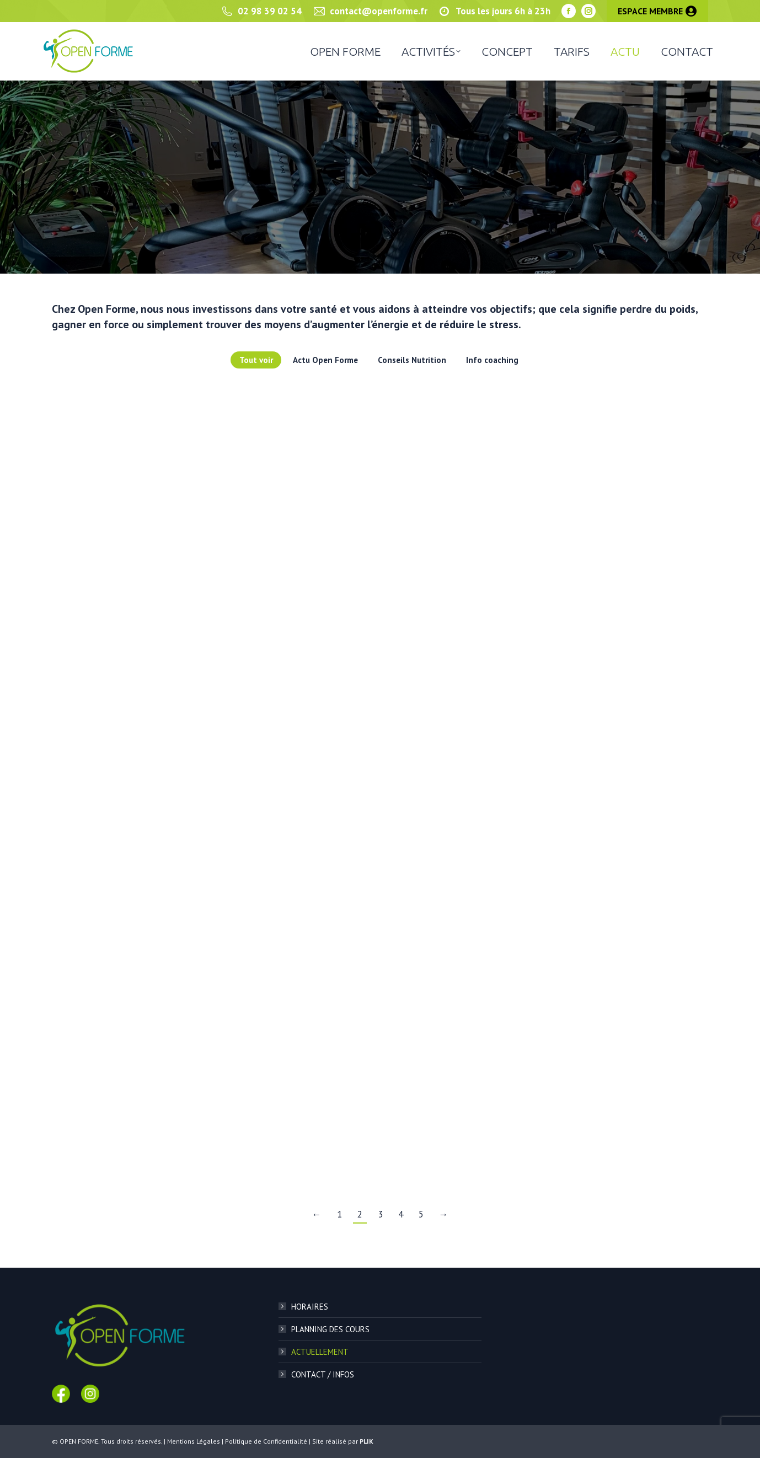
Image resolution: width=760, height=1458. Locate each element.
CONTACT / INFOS (322, 1374)
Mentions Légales (193, 1441)
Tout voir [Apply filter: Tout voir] (256, 360)
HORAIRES (309, 1306)
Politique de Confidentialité (266, 1441)
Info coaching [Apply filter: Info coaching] (492, 360)
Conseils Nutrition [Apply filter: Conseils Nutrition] (412, 360)
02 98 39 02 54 (261, 11)
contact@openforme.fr (370, 11)
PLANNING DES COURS (330, 1329)
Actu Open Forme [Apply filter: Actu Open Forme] (325, 360)
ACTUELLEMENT (320, 1352)
